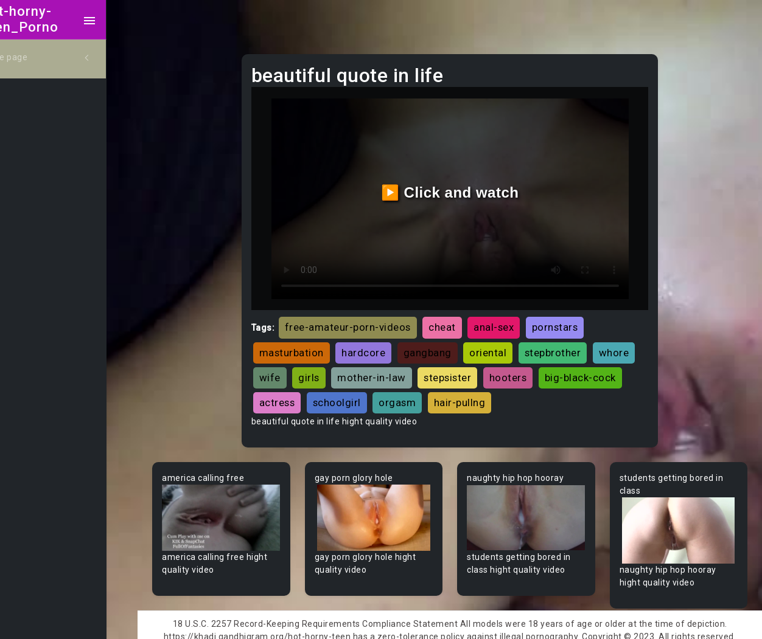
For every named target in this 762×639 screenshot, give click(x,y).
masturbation (309, 344)
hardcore (381, 344)
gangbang (445, 344)
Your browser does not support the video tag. (239, 509)
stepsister (513, 369)
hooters (574, 369)
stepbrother (570, 344)
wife (335, 369)
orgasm (504, 395)
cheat (460, 319)
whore (292, 369)
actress (384, 395)
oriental (505, 344)
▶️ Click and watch (460, 188)
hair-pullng (566, 395)
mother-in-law (437, 369)
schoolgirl (443, 395)
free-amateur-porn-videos (365, 319)
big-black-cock (312, 395)
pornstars (573, 319)
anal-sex (511, 319)
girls (374, 369)
